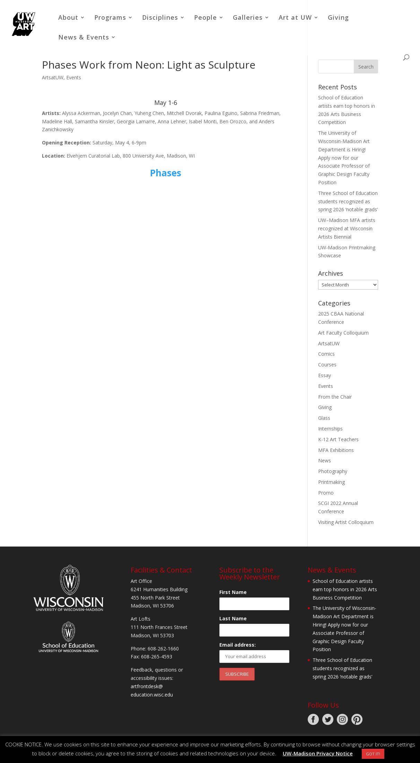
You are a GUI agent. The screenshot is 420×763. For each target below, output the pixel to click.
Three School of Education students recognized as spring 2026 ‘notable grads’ (348, 201)
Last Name (233, 618)
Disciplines (160, 18)
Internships (330, 428)
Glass (324, 418)
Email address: (237, 644)
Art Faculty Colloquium (343, 332)
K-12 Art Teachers (338, 439)
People (205, 18)
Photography (332, 471)
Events (73, 77)
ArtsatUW (52, 77)
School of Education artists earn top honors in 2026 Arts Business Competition (345, 589)
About (68, 18)
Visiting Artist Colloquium (346, 522)
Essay (324, 375)
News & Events (83, 38)
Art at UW (295, 18)
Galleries (248, 18)
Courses (327, 364)
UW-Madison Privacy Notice (318, 753)
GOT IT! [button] (373, 753)
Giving (338, 18)
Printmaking (331, 482)
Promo (326, 492)
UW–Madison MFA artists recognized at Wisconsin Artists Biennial (346, 228)
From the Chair (335, 396)
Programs (110, 18)
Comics (326, 354)
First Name (233, 592)
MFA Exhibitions (336, 450)
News (324, 460)
